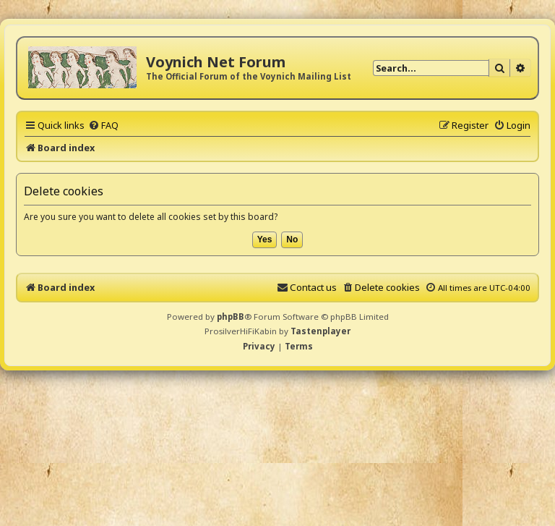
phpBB (230, 316)
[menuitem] (103, 125)
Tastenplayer (320, 331)
